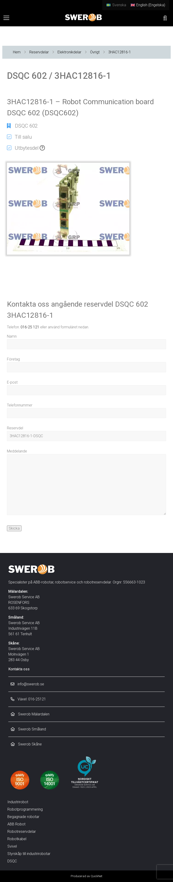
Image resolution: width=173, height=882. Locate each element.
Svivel (12, 846)
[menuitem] (116, 5)
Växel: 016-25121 (28, 699)
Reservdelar (39, 52)
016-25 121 (30, 327)
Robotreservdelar (21, 831)
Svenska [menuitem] (119, 5)
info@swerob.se (27, 684)
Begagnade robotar (23, 817)
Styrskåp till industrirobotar (28, 853)
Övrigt (95, 52)
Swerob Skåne (26, 744)
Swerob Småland (28, 729)
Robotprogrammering (25, 809)
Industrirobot (17, 802)
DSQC (12, 861)
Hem (17, 52)
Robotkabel (16, 839)
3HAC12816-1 (119, 52)
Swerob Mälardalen (30, 714)
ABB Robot (16, 824)
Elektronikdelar (69, 52)
